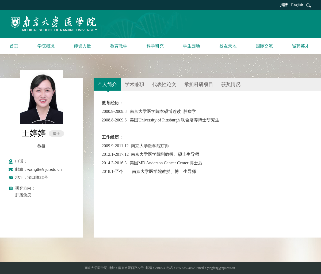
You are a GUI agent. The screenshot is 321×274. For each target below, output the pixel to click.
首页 (14, 46)
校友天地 (227, 46)
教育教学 (118, 46)
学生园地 (191, 46)
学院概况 (46, 46)
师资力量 (82, 46)
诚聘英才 (300, 46)
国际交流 (264, 46)
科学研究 (155, 46)
